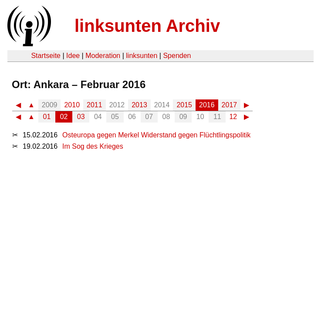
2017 (229, 105)
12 (233, 116)
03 (81, 116)
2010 (72, 105)
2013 (139, 105)
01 (47, 116)
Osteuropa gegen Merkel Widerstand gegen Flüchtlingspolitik (156, 135)
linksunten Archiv (147, 25)
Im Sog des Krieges (92, 146)
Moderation (102, 55)
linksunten (141, 55)
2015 (184, 105)
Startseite (46, 55)
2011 (94, 105)
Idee (73, 55)
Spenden (177, 55)
